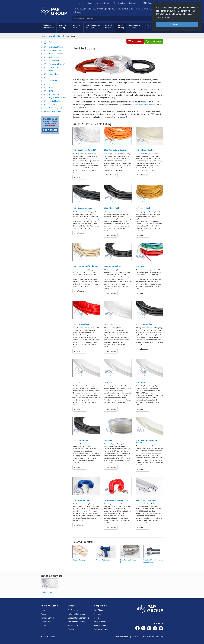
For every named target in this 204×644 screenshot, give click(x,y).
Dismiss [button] (176, 24)
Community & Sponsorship (78, 618)
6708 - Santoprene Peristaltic (55, 64)
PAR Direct (98, 610)
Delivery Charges (101, 629)
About (89, 3)
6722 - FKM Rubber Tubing (53, 101)
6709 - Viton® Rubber (113, 266)
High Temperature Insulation (93, 26)
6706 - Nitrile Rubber (51, 57)
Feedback (72, 629)
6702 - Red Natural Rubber (54, 47)
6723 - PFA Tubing (50, 104)
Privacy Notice (148, 637)
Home (80, 3)
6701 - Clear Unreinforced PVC (53, 43)
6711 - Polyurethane (51, 74)
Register (97, 614)
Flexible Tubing (46, 592)
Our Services (73, 610)
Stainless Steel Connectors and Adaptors (153, 561)
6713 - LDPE (48, 84)
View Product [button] (79, 177)
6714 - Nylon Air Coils (52, 94)
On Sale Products (101, 625)
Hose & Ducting (120, 26)
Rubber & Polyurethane (48, 26)
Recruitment (73, 625)
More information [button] (164, 17)
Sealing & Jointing (62, 26)
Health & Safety (108, 26)
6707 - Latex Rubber (51, 60)
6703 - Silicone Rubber (52, 50)
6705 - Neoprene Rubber (53, 54)
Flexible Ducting (78, 560)
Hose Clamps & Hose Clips (128, 561)
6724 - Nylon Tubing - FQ (53, 108)
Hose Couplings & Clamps (134, 26)
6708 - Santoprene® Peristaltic (85, 266)
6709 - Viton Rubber (51, 67)
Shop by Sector (100, 621)
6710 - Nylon (48, 70)
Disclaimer (136, 637)
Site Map (159, 637)
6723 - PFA (108, 440)
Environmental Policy (76, 621)
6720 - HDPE (48, 91)
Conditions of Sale (122, 637)
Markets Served (103, 3)
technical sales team (144, 104)
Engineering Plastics (76, 26)
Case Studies (119, 3)
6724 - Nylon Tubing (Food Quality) (146, 441)
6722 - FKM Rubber (80, 440)
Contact (132, 3)
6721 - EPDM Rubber (51, 81)
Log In (96, 618)
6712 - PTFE (48, 77)
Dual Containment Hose (53, 111)
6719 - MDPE (48, 87)
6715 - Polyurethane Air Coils (55, 97)
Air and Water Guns (103, 560)
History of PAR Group (76, 614)
